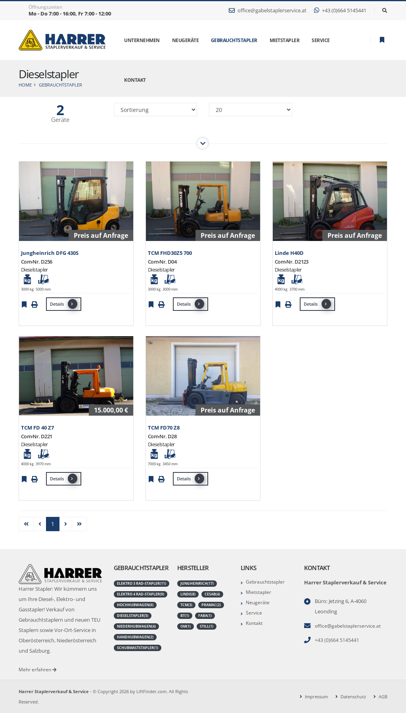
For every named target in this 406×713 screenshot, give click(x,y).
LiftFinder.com (151, 691)
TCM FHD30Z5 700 (170, 253)
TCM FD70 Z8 (164, 427)
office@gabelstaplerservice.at (267, 10)
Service (254, 611)
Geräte (60, 120)
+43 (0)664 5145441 (340, 10)
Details (63, 304)
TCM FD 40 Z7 (37, 427)
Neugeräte (258, 601)
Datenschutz (353, 696)
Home (25, 85)
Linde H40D (289, 253)
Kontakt (255, 621)
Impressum (316, 696)
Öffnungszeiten (45, 7)
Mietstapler (259, 591)
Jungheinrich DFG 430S (50, 253)
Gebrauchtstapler (234, 40)
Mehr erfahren (38, 669)
